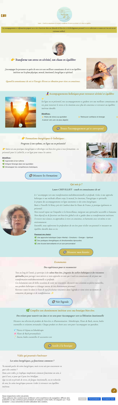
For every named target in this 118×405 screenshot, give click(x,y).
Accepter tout (108, 399)
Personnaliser (94, 399)
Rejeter (82, 399)
